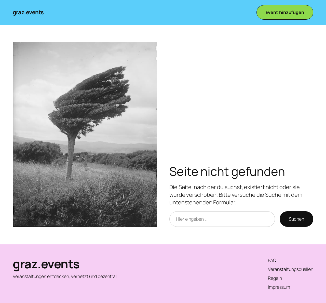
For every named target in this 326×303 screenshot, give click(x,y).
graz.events (28, 12)
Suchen (296, 219)
